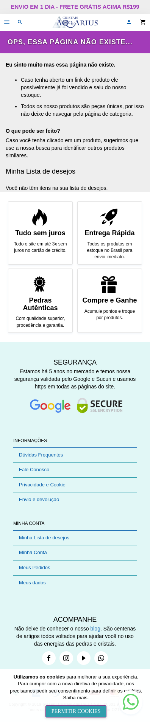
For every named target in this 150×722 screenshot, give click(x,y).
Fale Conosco (34, 469)
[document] (75, 695)
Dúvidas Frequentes (41, 455)
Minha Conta (33, 552)
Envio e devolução (39, 499)
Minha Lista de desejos (44, 537)
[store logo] (75, 22)
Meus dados (32, 582)
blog (95, 629)
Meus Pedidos (34, 567)
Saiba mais (75, 697)
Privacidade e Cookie (42, 485)
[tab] (75, 441)
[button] (129, 22)
